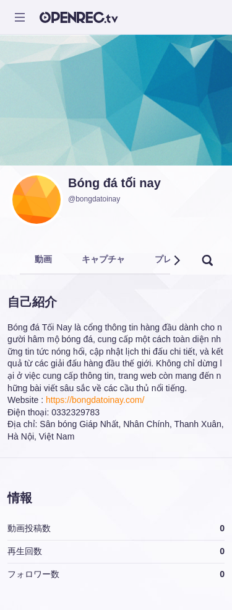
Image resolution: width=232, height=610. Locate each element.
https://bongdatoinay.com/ (95, 400)
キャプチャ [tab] (103, 259)
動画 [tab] (43, 259)
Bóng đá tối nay (114, 183)
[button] (176, 260)
